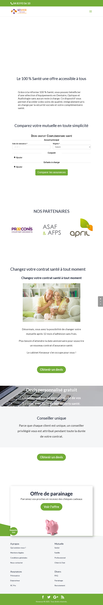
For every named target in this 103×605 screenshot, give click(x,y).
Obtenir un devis (51, 369)
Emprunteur (15, 580)
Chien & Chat (60, 563)
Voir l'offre (51, 507)
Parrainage (59, 580)
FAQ (56, 575)
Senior (57, 548)
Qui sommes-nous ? (18, 548)
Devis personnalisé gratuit (51, 389)
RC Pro (13, 585)
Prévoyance (15, 575)
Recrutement (60, 585)
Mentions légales (17, 553)
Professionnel (60, 558)
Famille (57, 553)
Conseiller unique (51, 418)
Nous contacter (16, 563)
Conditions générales (18, 558)
